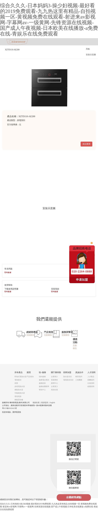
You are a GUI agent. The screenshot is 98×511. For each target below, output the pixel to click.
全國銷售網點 (73, 497)
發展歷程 (54, 380)
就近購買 (86, 144)
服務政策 (42, 383)
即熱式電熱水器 (20, 377)
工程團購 (78, 380)
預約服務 (42, 377)
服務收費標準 (44, 386)
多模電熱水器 (20, 386)
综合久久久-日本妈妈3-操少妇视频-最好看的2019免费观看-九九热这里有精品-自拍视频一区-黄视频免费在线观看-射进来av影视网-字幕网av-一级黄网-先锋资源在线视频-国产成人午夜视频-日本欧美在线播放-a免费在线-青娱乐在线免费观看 (49, 20)
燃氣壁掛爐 (19, 400)
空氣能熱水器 (20, 393)
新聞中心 (54, 383)
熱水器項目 (67, 377)
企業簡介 (54, 377)
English (52, 403)
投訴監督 (44, 403)
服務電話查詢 (44, 380)
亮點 (88, 49)
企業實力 (54, 386)
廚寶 (16, 383)
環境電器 (18, 396)
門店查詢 (30, 377)
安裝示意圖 (91, 55)
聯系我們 (78, 377)
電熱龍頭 (18, 380)
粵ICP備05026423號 (9, 408)
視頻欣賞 (54, 390)
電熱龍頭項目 (68, 380)
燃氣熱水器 (19, 390)
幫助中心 (42, 390)
